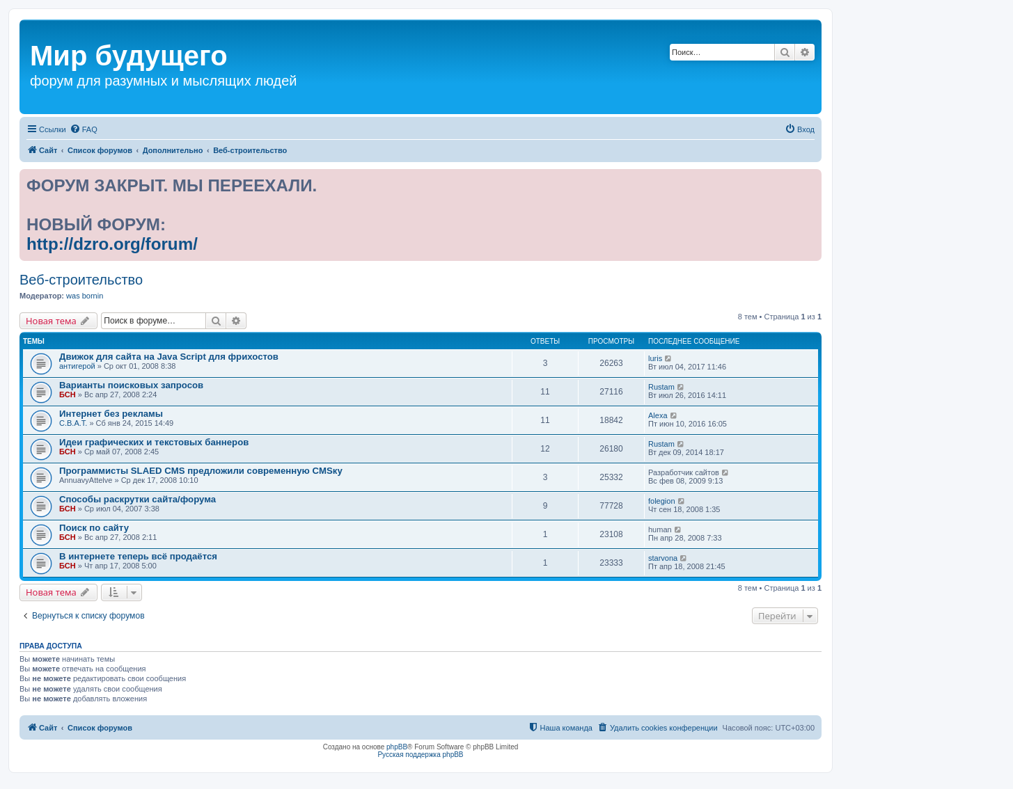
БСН (67, 394)
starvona (662, 558)
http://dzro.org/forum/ (112, 243)
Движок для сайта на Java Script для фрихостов (168, 356)
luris (655, 358)
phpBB (396, 747)
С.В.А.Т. (73, 423)
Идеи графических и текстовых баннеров (154, 442)
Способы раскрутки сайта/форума (137, 499)
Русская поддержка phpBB (420, 754)
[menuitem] (83, 129)
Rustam (661, 387)
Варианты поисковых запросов (131, 385)
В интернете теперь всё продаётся (138, 556)
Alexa (658, 415)
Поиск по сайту (94, 528)
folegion (661, 501)
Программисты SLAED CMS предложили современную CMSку (201, 470)
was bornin (84, 296)
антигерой (77, 366)
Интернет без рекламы (111, 413)
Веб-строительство (81, 279)
